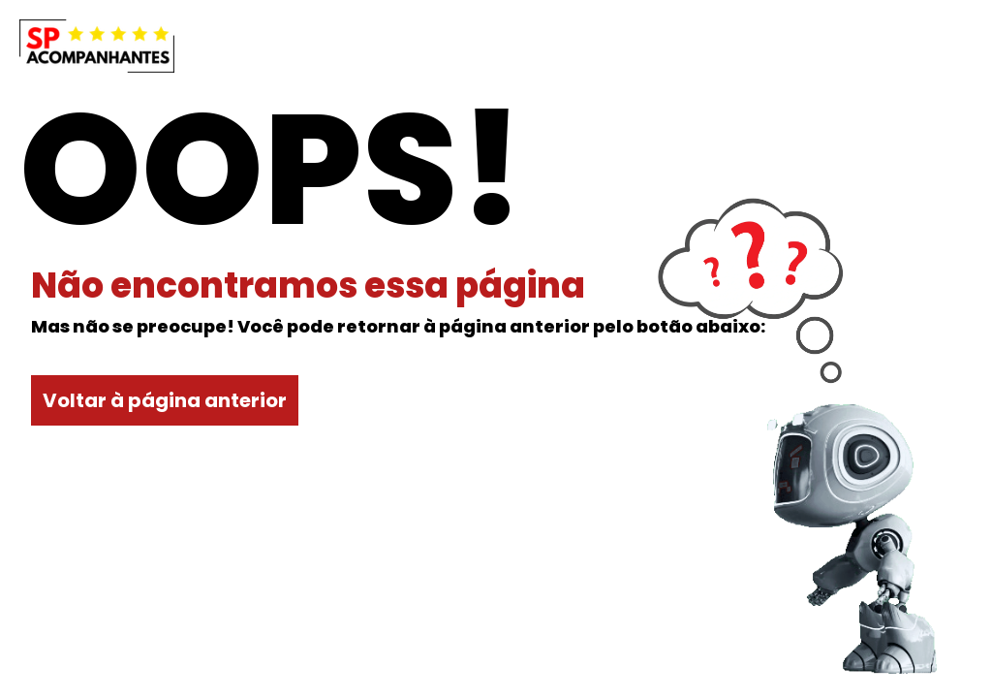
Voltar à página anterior (165, 400)
